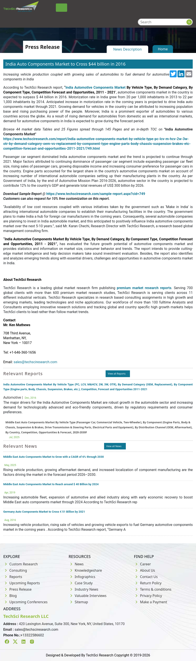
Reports (12, 576)
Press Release (17, 589)
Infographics (82, 576)
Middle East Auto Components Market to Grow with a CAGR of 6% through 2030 (53, 456)
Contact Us (146, 576)
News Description (127, 49)
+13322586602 (32, 635)
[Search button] (189, 22)
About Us (144, 570)
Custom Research (20, 564)
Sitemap (78, 602)
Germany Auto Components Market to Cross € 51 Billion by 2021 (44, 511)
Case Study (81, 583)
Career (142, 564)
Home (163, 49)
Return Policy (147, 583)
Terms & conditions (152, 589)
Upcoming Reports (21, 583)
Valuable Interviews (87, 595)
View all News (113, 446)
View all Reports (117, 373)
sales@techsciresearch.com (36, 629)
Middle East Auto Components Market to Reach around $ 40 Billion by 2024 (51, 484)
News (76, 564)
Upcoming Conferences (25, 602)
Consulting (15, 570)
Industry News (83, 589)
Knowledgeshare (85, 570)
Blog (10, 595)
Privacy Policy (148, 595)
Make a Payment (150, 602)
